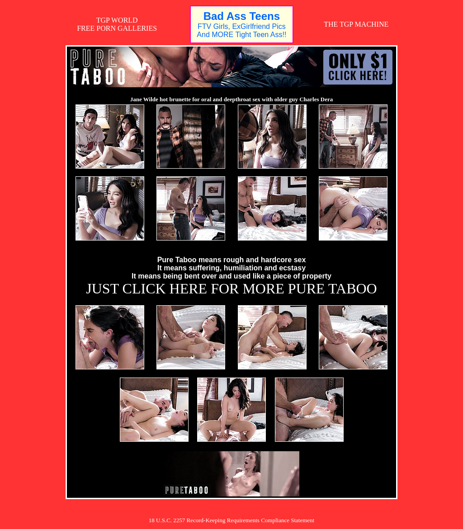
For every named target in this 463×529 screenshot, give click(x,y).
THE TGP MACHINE (356, 24)
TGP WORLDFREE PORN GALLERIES (117, 24)
